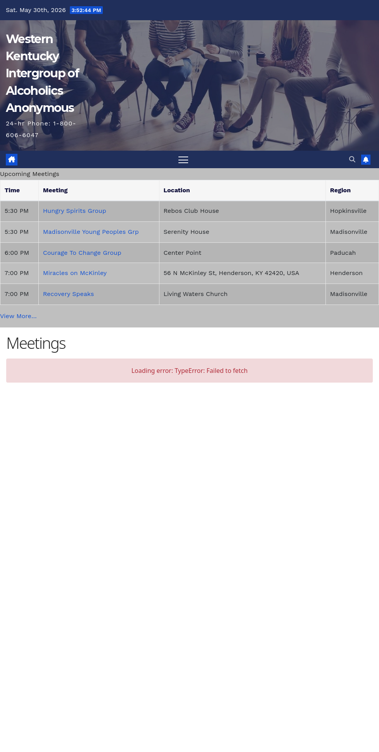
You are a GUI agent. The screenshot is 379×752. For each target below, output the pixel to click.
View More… (18, 316)
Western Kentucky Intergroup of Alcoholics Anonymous (42, 73)
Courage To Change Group (82, 252)
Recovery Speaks (68, 294)
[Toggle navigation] (183, 159)
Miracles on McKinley (75, 273)
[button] (352, 159)
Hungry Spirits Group (74, 210)
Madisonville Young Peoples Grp (91, 231)
